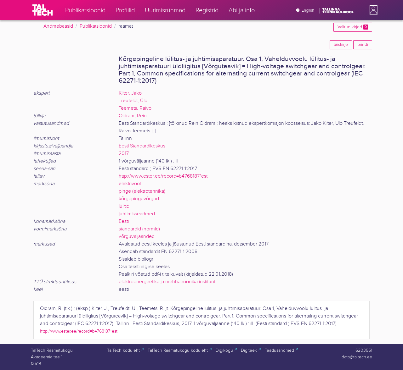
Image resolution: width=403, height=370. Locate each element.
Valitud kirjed (353, 27)
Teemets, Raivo (135, 108)
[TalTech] (42, 10)
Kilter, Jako (130, 93)
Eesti (124, 221)
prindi (362, 44)
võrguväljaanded (137, 237)
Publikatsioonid (96, 26)
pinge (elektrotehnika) (142, 191)
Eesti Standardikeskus (142, 146)
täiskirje (341, 44)
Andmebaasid (58, 26)
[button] (372, 10)
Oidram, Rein (133, 116)
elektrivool (130, 184)
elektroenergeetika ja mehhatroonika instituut (167, 282)
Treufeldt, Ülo (133, 101)
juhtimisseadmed (137, 214)
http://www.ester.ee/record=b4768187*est (163, 176)
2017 (124, 154)
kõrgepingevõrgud (139, 199)
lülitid (124, 206)
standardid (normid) (139, 229)
